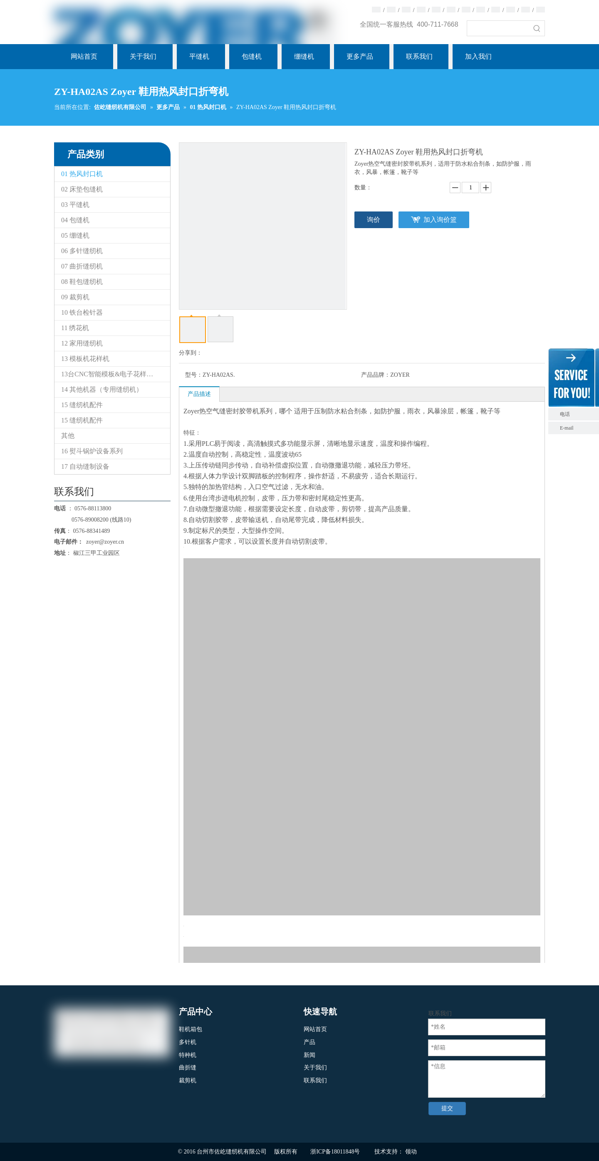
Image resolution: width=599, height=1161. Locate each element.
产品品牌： (375, 375)
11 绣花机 (75, 327)
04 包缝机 (75, 220)
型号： (194, 375)
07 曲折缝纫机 (82, 266)
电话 (577, 414)
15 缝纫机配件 (82, 404)
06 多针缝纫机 (82, 250)
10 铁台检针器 (82, 312)
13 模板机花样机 (85, 358)
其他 (67, 435)
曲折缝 (187, 1067)
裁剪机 (187, 1080)
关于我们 (315, 1067)
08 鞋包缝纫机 (82, 281)
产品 (309, 1042)
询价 (373, 219)
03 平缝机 (75, 204)
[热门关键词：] (537, 28)
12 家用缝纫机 (82, 343)
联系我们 (315, 1080)
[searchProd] (498, 28)
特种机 (187, 1055)
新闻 (309, 1055)
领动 (411, 1152)
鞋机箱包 (190, 1029)
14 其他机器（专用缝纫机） (102, 389)
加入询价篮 (440, 219)
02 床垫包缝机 (82, 189)
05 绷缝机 (75, 235)
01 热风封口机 (82, 173)
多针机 (187, 1042)
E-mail (567, 428)
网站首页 (315, 1029)
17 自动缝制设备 (85, 466)
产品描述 (199, 394)
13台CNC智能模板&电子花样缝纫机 (113, 374)
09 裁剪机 (75, 297)
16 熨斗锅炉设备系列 (92, 451)
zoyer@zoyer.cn (103, 542)
